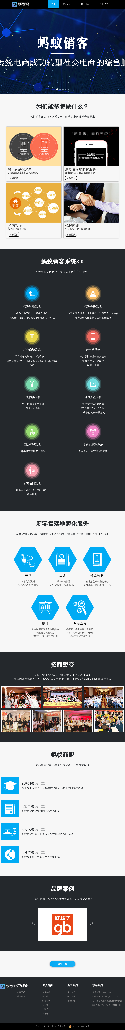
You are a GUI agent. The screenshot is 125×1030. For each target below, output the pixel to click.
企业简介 (71, 992)
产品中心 (68, 4)
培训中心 (86, 4)
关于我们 (103, 4)
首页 (53, 4)
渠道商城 (21, 996)
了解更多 (13, 178)
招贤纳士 (71, 1001)
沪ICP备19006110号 (80, 1026)
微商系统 (21, 992)
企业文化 (71, 996)
